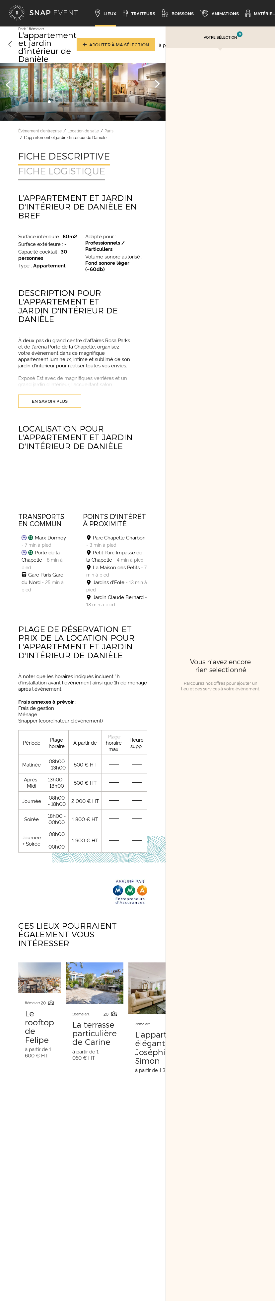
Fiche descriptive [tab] (64, 156)
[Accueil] (43, 13)
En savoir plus (50, 401)
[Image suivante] (157, 84)
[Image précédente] (8, 84)
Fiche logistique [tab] (61, 170)
